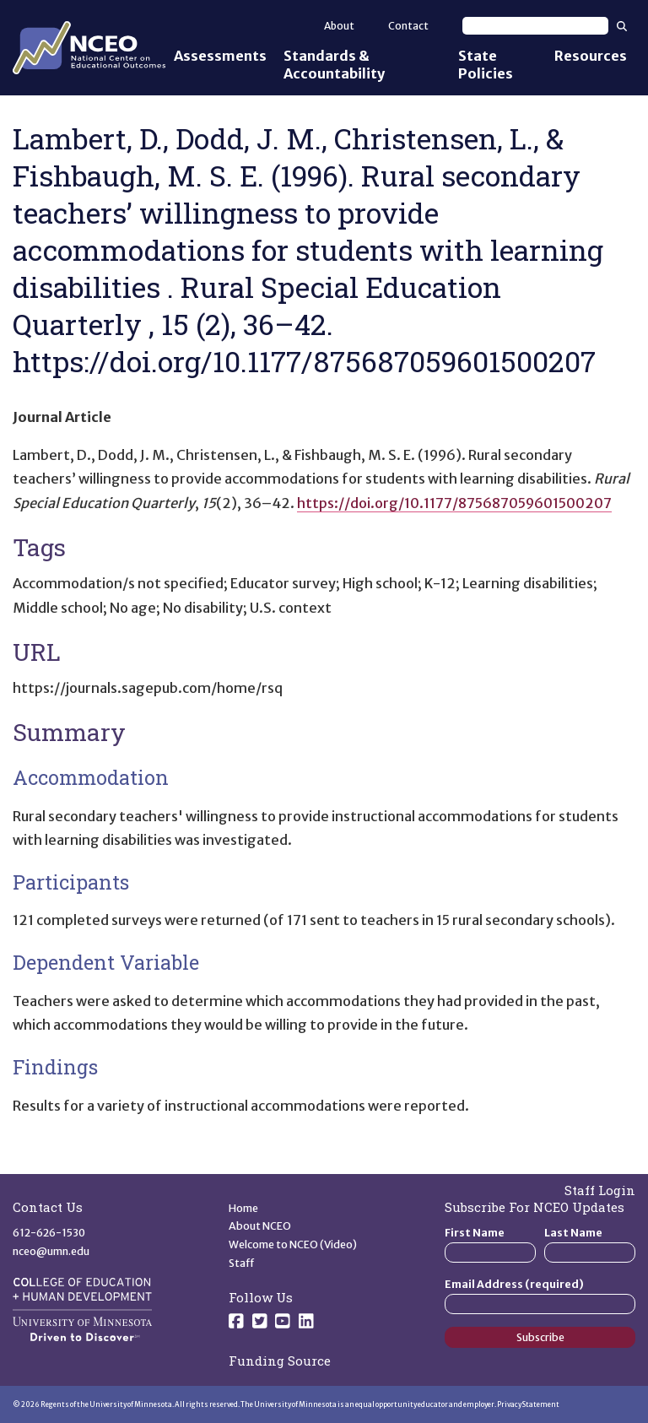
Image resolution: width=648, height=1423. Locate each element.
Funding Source (280, 1360)
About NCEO (260, 1226)
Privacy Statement (528, 1404)
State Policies (485, 64)
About (339, 25)
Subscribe (540, 1337)
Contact (408, 25)
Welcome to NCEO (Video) (293, 1244)
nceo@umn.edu (51, 1251)
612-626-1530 (49, 1232)
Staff (242, 1263)
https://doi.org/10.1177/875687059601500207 (454, 503)
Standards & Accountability (334, 64)
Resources (590, 55)
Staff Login (599, 1190)
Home (243, 1208)
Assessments (220, 55)
